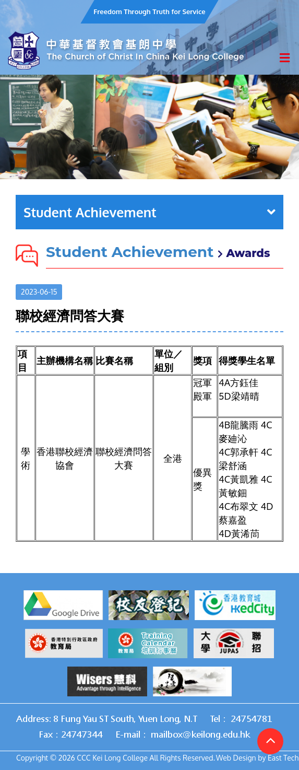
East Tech (283, 757)
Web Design (236, 757)
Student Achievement (149, 212)
